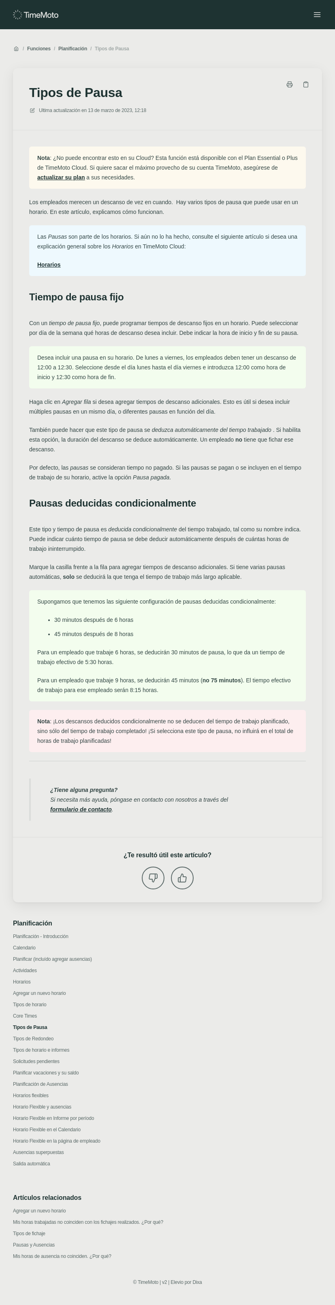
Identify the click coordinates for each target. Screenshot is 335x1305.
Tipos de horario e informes (41, 1050)
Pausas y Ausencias (34, 1245)
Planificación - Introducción (40, 936)
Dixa (197, 1282)
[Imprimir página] (289, 84)
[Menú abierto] (317, 14)
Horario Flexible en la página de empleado (56, 1141)
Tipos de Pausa (112, 49)
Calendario (24, 948)
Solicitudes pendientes (36, 1061)
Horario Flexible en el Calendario (47, 1129)
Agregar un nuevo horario (39, 993)
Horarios (21, 982)
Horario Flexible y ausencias (42, 1107)
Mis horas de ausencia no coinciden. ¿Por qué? (62, 1256)
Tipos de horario (29, 1004)
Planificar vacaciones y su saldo (46, 1073)
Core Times (25, 1016)
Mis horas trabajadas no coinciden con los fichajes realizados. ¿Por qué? (88, 1222)
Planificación (72, 49)
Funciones (39, 49)
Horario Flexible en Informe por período (53, 1118)
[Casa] (36, 14)
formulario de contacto (81, 809)
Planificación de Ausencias (40, 1084)
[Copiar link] (305, 84)
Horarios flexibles (31, 1095)
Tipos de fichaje (29, 1233)
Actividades (25, 970)
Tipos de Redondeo (33, 1039)
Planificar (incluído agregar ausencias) (52, 959)
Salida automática (31, 1164)
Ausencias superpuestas (38, 1152)
